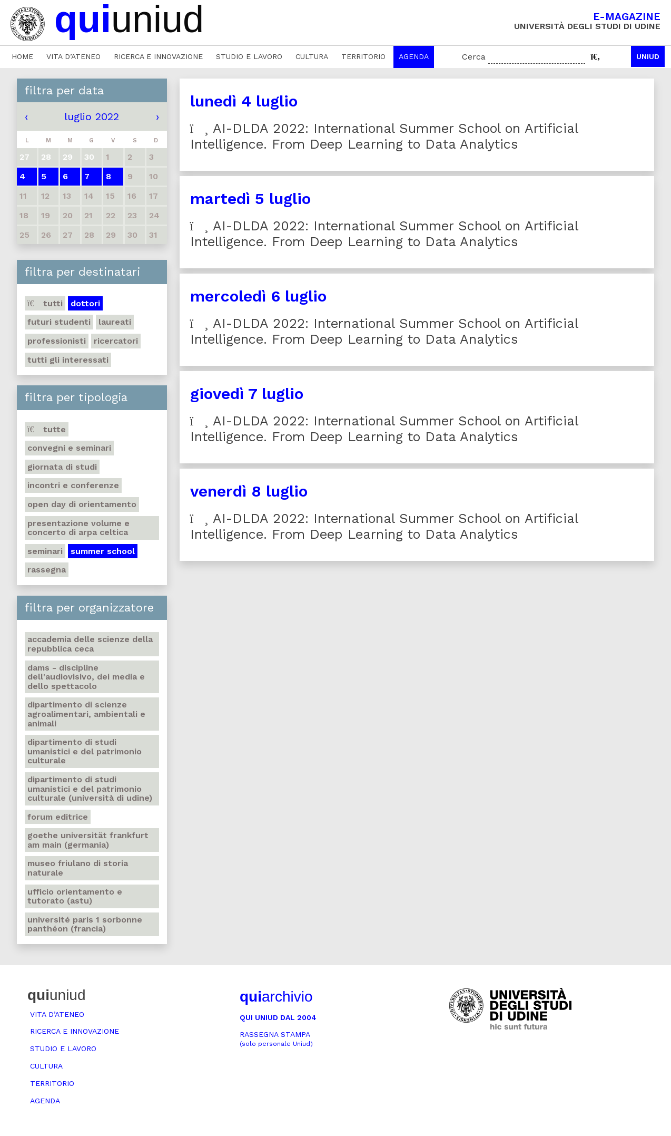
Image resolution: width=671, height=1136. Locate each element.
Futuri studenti (59, 322)
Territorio (363, 56)
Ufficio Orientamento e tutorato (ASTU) (74, 896)
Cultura (311, 56)
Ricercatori (116, 341)
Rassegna (46, 570)
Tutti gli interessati (67, 360)
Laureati (114, 322)
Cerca (474, 57)
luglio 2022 (91, 116)
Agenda (414, 56)
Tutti (45, 303)
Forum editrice (57, 817)
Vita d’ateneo (73, 56)
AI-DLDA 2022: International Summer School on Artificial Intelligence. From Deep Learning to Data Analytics (384, 136)
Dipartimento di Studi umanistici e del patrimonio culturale (84, 751)
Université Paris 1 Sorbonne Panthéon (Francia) (84, 924)
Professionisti (56, 341)
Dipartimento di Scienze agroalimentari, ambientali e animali (86, 714)
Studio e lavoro (249, 56)
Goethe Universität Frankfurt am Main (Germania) (88, 840)
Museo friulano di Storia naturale (77, 868)
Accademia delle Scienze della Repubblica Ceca (90, 644)
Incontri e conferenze (73, 485)
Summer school (103, 551)
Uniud (647, 56)
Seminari (45, 551)
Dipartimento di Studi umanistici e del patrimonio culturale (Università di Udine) (89, 788)
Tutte (46, 429)
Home (22, 56)
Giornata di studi (62, 467)
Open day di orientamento (81, 504)
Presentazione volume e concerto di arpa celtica (78, 528)
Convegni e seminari (69, 448)
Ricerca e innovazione (158, 56)
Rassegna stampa (276, 1038)
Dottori (85, 303)
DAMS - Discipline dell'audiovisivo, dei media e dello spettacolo (86, 677)
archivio (276, 996)
